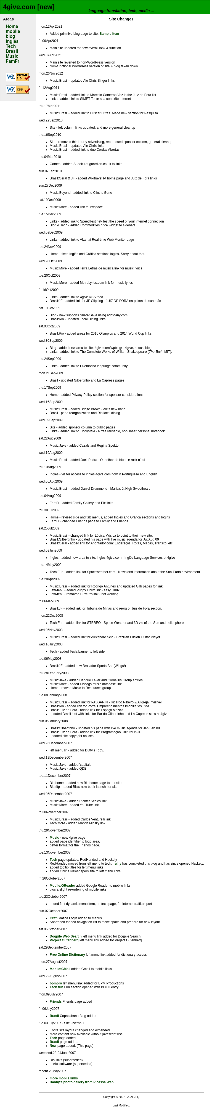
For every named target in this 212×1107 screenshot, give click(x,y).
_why (117, 863)
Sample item (109, 34)
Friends (56, 1001)
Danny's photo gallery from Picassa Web (81, 1082)
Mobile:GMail (60, 969)
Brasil (12, 51)
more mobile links (64, 1078)
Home (12, 26)
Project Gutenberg (64, 940)
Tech (11, 46)
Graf (53, 918)
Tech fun (56, 987)
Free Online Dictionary (67, 955)
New (53, 1046)
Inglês (12, 41)
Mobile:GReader (62, 886)
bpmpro (56, 983)
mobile (13, 31)
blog (10, 36)
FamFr (12, 61)
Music (12, 56)
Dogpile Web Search (66, 936)
